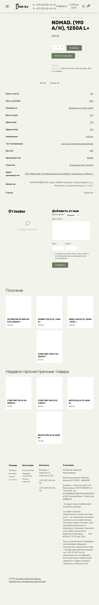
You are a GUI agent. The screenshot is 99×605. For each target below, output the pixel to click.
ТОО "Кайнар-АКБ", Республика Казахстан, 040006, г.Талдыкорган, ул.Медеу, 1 (59, 174)
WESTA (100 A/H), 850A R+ (48, 435)
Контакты (13, 481)
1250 (91, 101)
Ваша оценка (58, 214)
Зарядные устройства (27, 475)
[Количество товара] (58, 47)
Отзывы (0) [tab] (55, 82)
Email (68, 243)
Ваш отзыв (57, 219)
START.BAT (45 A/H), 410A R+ (49, 400)
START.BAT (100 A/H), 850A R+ (47, 354)
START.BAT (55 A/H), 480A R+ (18, 400)
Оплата (12, 478)
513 (91, 122)
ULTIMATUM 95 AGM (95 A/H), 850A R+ (18, 319)
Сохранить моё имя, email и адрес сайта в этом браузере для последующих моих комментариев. (72, 256)
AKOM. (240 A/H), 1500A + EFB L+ (78, 319)
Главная (55, 18)
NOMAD (90, 158)
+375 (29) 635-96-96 (44, 5)
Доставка (13, 474)
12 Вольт (89, 136)
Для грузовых (81, 18)
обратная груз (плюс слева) (81, 108)
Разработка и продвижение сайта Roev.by (27, 582)
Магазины (13, 470)
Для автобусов (68, 67)
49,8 (91, 151)
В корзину (73, 47)
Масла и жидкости (26, 481)
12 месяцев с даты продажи (81, 165)
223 (91, 115)
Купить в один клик (64, 54)
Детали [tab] (42, 82)
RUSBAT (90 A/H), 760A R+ (48, 319)
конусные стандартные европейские (77, 143)
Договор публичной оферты (28, 579)
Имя (54, 243)
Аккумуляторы (67, 18)
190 (91, 94)
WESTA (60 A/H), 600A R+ (77, 400)
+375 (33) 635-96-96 (44, 8)
